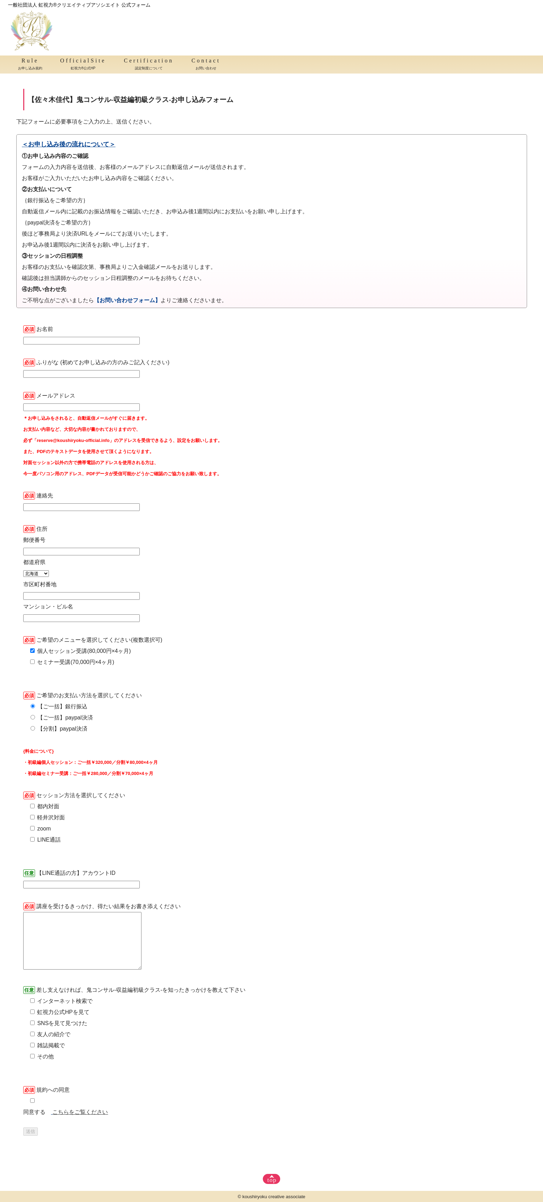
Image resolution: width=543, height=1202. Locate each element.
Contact (205, 65)
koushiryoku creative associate (273, 1196)
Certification (148, 65)
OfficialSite (83, 65)
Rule (30, 65)
